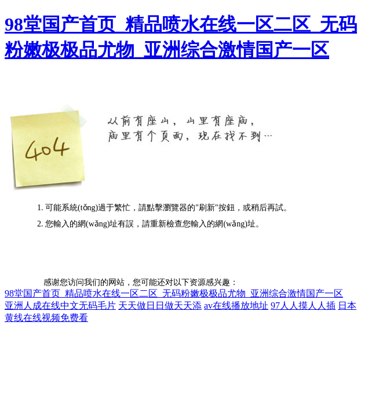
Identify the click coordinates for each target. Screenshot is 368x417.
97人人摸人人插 (303, 305)
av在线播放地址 (236, 305)
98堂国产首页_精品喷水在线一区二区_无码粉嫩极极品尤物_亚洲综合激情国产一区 (174, 293)
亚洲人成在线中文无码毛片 (60, 305)
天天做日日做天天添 (160, 305)
